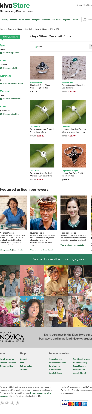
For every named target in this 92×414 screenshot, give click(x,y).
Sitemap (24, 370)
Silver (2, 95)
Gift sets (46, 20)
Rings (2, 50)
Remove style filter (9, 68)
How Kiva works (7, 359)
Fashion (13, 20)
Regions (66, 20)
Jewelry (4, 20)
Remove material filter (11, 99)
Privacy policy (26, 366)
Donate (75, 20)
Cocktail (3, 65)
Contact (23, 359)
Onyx (2, 80)
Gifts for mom (79, 370)
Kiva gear (36, 20)
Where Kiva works (8, 363)
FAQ (22, 363)
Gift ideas (56, 20)
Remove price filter (9, 114)
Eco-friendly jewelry (81, 359)
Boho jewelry (54, 366)
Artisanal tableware (57, 363)
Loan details (18, 250)
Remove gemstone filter (11, 84)
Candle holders (55, 373)
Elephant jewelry (80, 363)
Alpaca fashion (55, 359)
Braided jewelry (55, 370)
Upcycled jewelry (80, 373)
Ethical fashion (79, 366)
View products (6, 250)
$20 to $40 (5, 111)
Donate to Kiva (6, 366)
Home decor (24, 20)
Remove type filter (9, 53)
